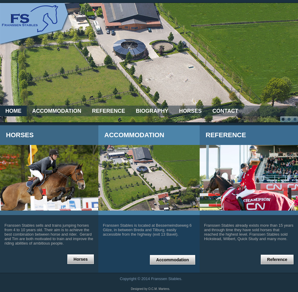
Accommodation (56, 111)
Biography (152, 111)
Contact (225, 111)
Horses (190, 111)
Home (13, 111)
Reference (108, 111)
